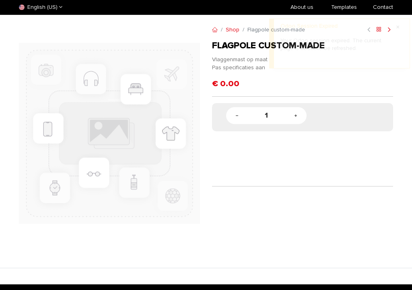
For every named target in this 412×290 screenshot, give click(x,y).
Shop (232, 29)
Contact (383, 7)
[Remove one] (237, 115)
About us (301, 7)
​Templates (344, 7)
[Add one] (296, 115)
